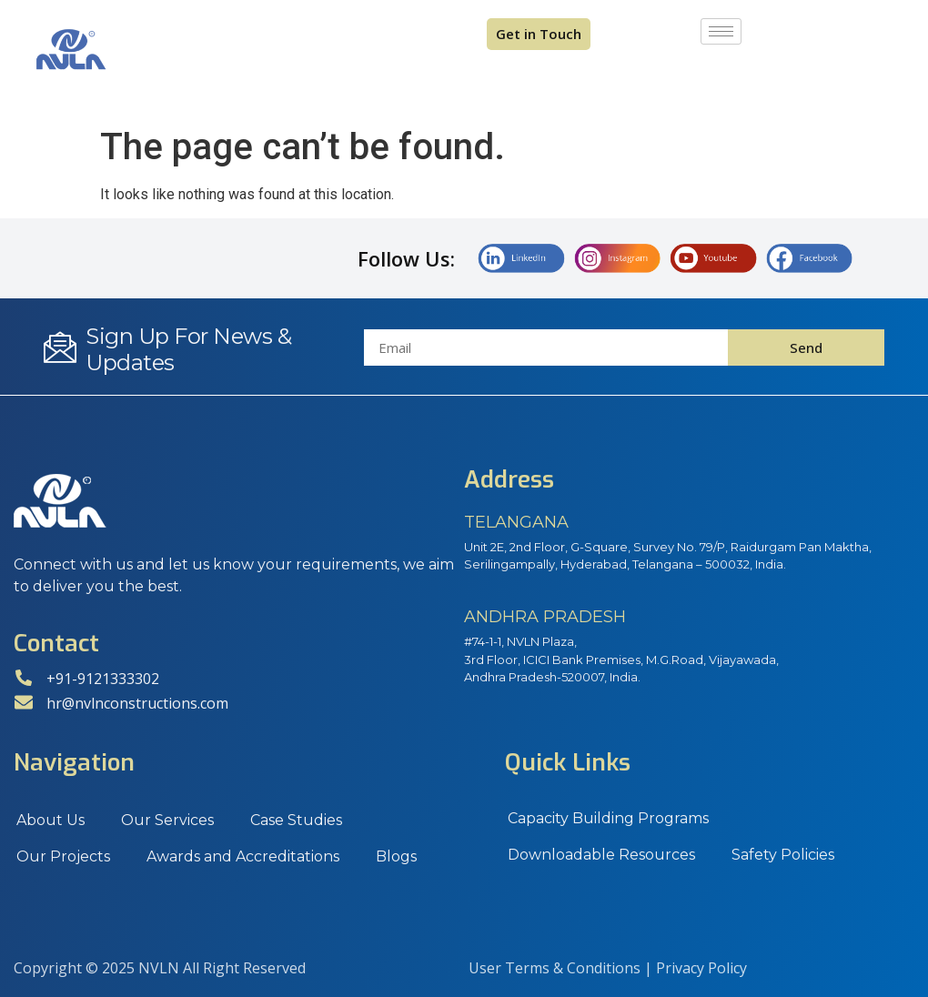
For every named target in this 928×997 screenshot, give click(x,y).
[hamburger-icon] (721, 31)
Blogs (396, 856)
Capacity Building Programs (608, 818)
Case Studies (296, 820)
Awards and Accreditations (242, 856)
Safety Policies (782, 854)
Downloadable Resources (601, 854)
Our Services (167, 820)
